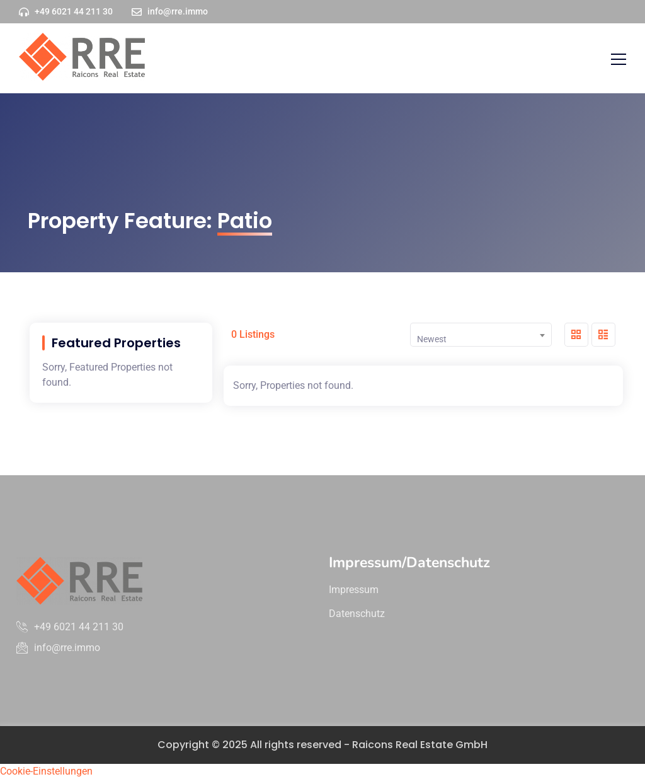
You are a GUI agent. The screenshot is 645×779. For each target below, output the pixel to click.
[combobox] (481, 335)
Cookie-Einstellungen (46, 771)
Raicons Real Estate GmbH (420, 744)
